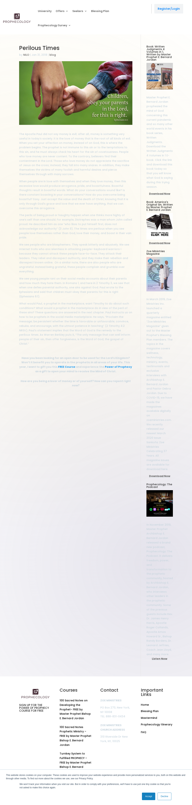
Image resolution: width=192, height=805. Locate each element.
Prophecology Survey (52, 25)
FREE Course (66, 367)
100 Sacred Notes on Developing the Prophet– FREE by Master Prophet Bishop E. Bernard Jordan (75, 709)
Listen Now (159, 659)
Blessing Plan (100, 11)
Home (145, 705)
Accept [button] (148, 796)
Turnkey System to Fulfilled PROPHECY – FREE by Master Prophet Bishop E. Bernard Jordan (75, 762)
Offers (60, 11)
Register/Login (169, 9)
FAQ (143, 732)
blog (53, 55)
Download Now (159, 194)
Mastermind (149, 718)
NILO (26, 55)
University (45, 11)
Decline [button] (164, 796)
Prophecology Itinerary (156, 724)
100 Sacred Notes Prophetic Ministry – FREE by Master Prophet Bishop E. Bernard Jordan (75, 736)
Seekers (77, 11)
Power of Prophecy (118, 367)
